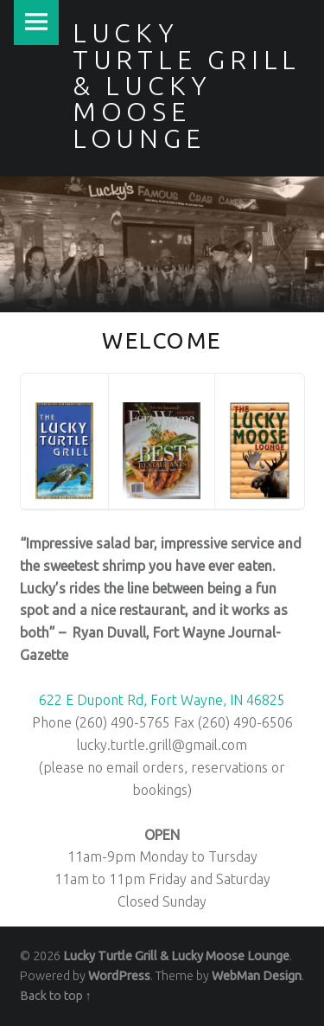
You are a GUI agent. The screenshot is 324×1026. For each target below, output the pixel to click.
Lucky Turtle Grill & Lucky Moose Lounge (176, 956)
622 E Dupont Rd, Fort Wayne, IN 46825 (162, 700)
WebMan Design (257, 976)
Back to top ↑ (56, 996)
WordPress (119, 976)
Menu (36, 22)
